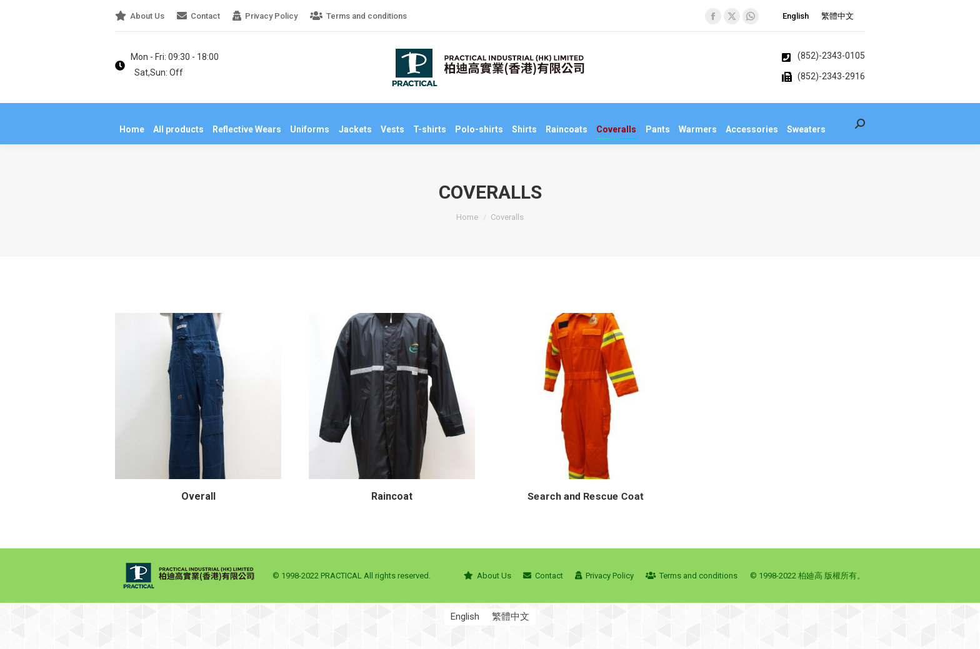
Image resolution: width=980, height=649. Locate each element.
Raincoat (389, 526)
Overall (195, 506)
